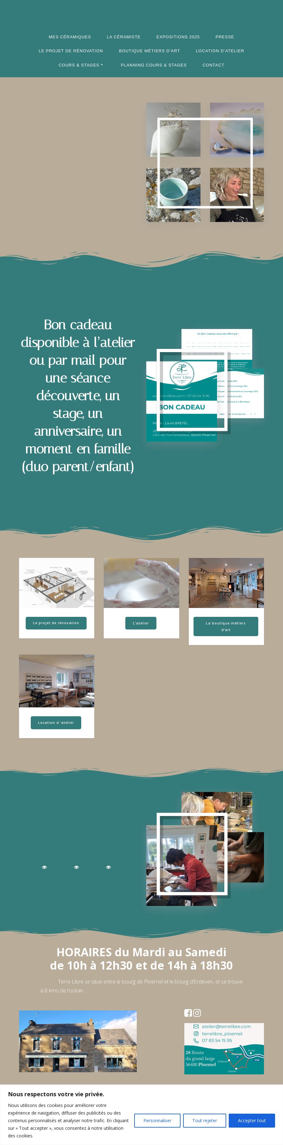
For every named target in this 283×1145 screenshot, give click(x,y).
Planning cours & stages (154, 65)
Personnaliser (157, 1120)
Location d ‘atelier (56, 722)
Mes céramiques (70, 37)
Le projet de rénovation (71, 50)
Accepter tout (252, 1120)
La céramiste (124, 37)
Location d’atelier (220, 50)
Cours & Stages (79, 65)
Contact (213, 65)
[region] (141, 1115)
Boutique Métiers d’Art (149, 50)
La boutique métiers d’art (226, 626)
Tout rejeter (204, 1120)
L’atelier (141, 623)
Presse (225, 37)
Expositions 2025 (178, 37)
